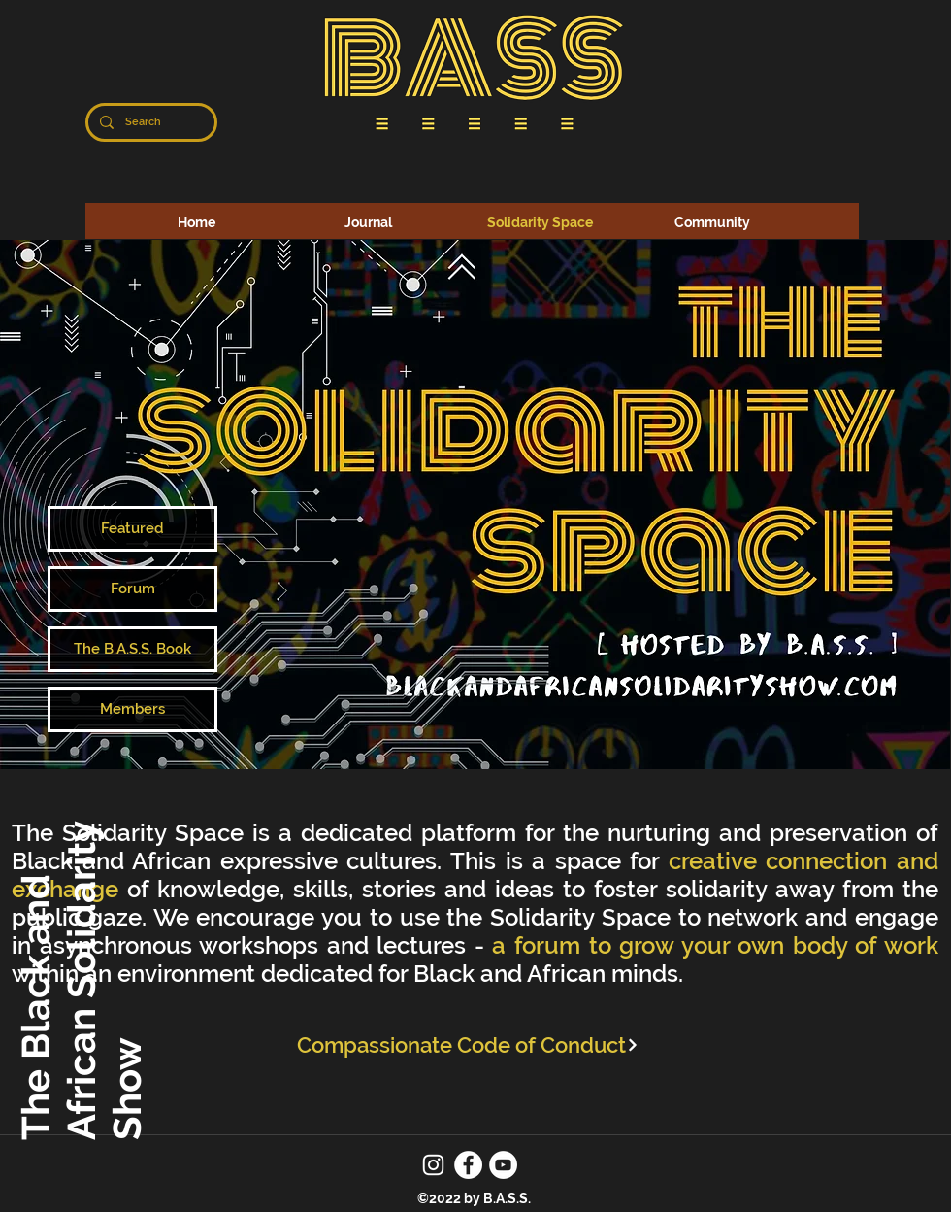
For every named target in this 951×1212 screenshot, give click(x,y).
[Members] (132, 709)
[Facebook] (468, 1165)
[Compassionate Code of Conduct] (467, 1044)
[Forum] (132, 589)
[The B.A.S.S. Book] (132, 649)
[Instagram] (433, 1165)
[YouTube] (503, 1165)
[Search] (149, 122)
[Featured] (132, 529)
